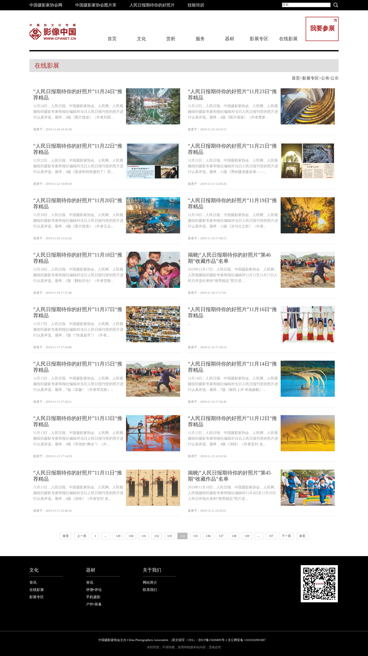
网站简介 (150, 582)
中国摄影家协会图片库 (95, 5)
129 (118, 536)
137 (221, 536)
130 (131, 536)
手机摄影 (93, 597)
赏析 (170, 38)
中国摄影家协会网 (45, 5)
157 (271, 536)
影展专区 (259, 38)
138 (234, 536)
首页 (112, 38)
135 (195, 536)
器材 (229, 38)
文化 (141, 38)
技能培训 (196, 5)
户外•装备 (94, 604)
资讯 (33, 582)
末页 (302, 536)
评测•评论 (94, 590)
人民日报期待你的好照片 (152, 5)
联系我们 (150, 590)
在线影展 (288, 38)
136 (208, 536)
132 (156, 536)
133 (169, 536)
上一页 (81, 536)
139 (247, 536)
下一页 (286, 536)
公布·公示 (330, 78)
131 (143, 536)
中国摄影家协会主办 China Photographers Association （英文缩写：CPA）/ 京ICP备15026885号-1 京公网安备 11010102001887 (182, 640)
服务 (200, 38)
